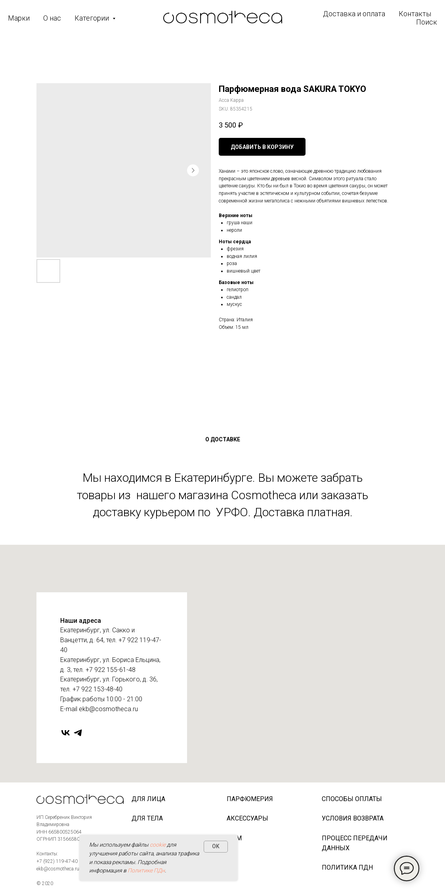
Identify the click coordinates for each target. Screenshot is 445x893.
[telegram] (78, 733)
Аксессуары (247, 818)
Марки (19, 18)
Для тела (147, 818)
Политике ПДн (146, 870)
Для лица (148, 799)
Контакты (415, 14)
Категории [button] (92, 18)
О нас (52, 18)
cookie (158, 844)
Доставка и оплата (354, 14)
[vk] (66, 733)
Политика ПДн (347, 867)
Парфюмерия (250, 799)
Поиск (426, 22)
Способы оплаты (352, 799)
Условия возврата (353, 818)
